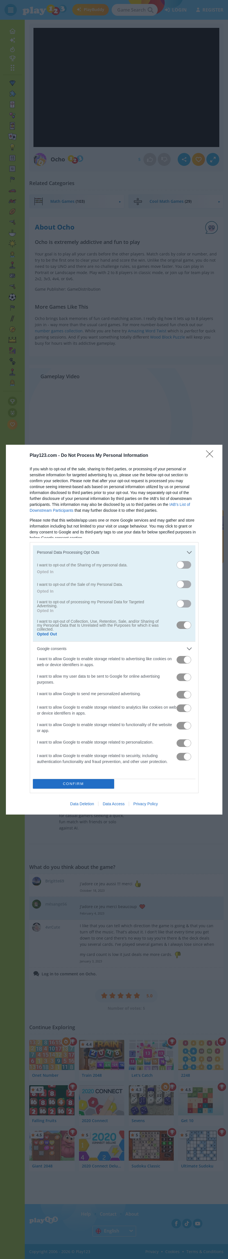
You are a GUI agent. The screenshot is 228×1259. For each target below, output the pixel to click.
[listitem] (114, 552)
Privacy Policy (145, 804)
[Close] (211, 455)
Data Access (114, 804)
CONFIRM (73, 784)
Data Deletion (82, 804)
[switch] (184, 565)
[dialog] (114, 630)
